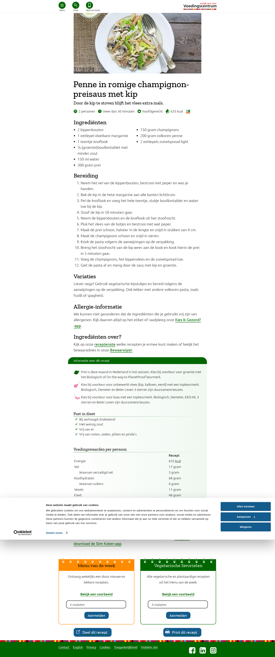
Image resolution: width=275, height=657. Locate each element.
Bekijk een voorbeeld (96, 594)
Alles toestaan (246, 623)
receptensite (104, 344)
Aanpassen (246, 633)
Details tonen (54, 650)
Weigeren (245, 644)
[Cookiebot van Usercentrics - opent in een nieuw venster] (22, 650)
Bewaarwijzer (121, 350)
